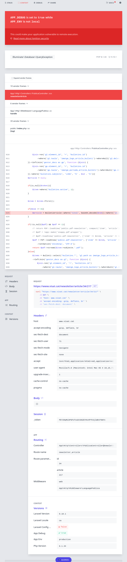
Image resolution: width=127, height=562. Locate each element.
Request (9, 276)
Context (9, 314)
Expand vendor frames (22, 78)
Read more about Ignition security (29, 38)
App (6, 300)
